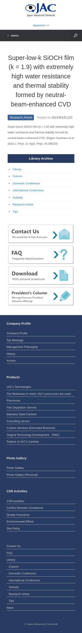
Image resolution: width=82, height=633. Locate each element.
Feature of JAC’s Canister (23, 441)
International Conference (28, 190)
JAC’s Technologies (19, 386)
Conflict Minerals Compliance (25, 507)
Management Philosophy (22, 347)
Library (17, 169)
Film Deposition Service (22, 407)
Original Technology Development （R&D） (34, 434)
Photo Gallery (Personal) (22, 474)
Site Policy (13, 528)
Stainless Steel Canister (22, 414)
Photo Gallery (15, 467)
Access (11, 360)
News (10, 607)
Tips (15, 211)
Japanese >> (41, 25)
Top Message (15, 340)
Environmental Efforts (20, 521)
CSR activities (15, 501)
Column (18, 176)
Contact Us (14, 546)
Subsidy (18, 197)
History (11, 353)
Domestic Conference (26, 183)
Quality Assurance (18, 514)
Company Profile (17, 333)
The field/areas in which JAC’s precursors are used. (39, 393)
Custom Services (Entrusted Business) (31, 428)
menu (13, 35)
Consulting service (18, 421)
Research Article (21, 117)
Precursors (13, 400)
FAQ (9, 553)
